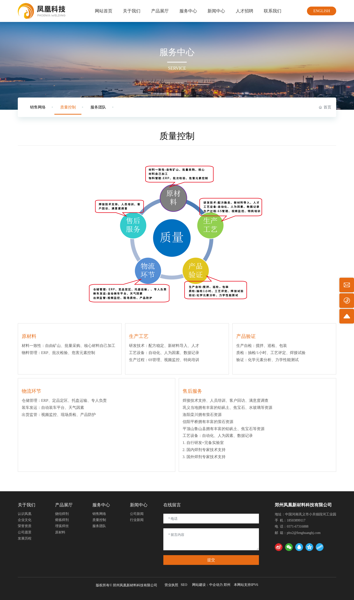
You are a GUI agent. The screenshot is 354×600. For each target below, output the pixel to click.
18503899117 (296, 520)
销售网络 (38, 107)
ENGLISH (321, 11)
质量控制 (68, 107)
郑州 (227, 585)
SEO (184, 585)
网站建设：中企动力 (207, 585)
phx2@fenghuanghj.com (303, 533)
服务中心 (177, 52)
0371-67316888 (297, 526)
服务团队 (98, 107)
